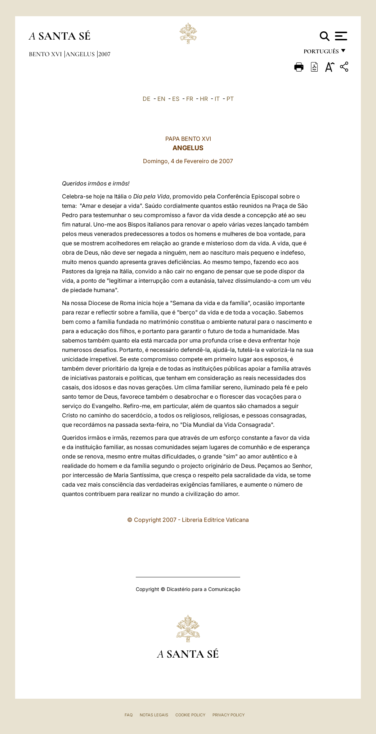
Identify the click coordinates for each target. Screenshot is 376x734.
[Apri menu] (340, 36)
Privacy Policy (228, 714)
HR (204, 98)
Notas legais (154, 714)
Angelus (81, 54)
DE (147, 98)
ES (175, 98)
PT (230, 98)
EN (161, 98)
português (321, 53)
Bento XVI (46, 54)
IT (217, 98)
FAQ (129, 714)
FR (189, 98)
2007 (104, 54)
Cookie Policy (190, 714)
